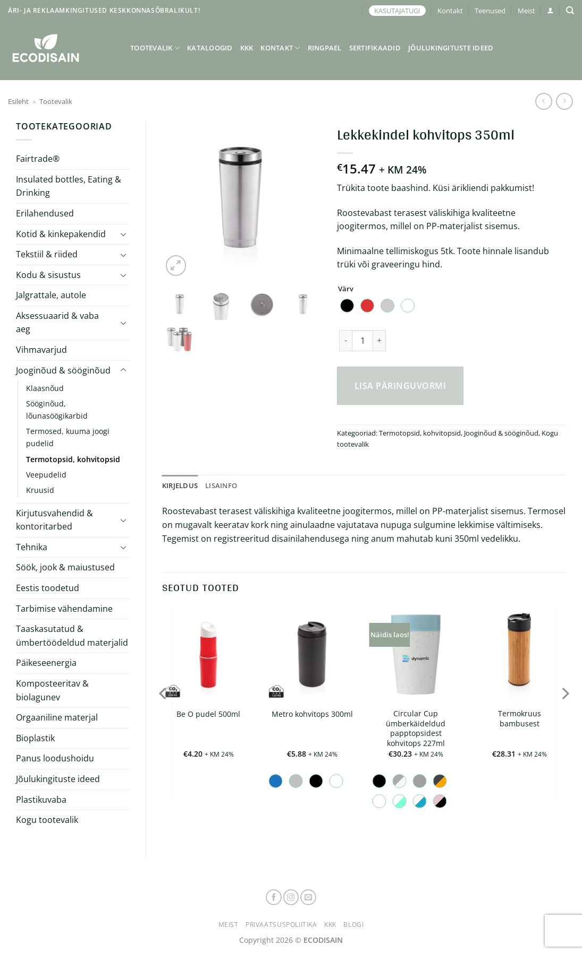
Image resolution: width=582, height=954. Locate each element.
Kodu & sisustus (48, 275)
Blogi (353, 924)
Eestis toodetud (47, 588)
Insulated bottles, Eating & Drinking (68, 186)
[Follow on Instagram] (291, 897)
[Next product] (543, 101)
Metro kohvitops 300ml (312, 714)
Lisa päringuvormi (400, 386)
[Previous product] (564, 101)
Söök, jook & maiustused (65, 567)
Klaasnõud (45, 388)
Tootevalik (155, 48)
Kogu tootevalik (47, 820)
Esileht (18, 101)
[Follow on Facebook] (274, 897)
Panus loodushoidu (55, 758)
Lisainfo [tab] (221, 485)
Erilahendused (45, 213)
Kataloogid (210, 48)
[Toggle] (123, 234)
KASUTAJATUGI (397, 10)
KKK (247, 48)
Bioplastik (35, 738)
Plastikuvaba (41, 799)
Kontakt (450, 10)
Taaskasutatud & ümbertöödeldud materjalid (72, 635)
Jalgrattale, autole (51, 295)
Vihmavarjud (41, 349)
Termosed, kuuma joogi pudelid (67, 437)
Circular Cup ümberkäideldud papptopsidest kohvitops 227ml (415, 728)
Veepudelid (46, 475)
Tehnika (31, 547)
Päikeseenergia (46, 663)
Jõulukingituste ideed (450, 48)
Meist (526, 10)
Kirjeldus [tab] (180, 485)
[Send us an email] (308, 897)
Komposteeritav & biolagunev (52, 690)
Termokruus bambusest (519, 718)
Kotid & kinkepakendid (61, 234)
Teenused (490, 10)
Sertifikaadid (375, 48)
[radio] (347, 306)
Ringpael (325, 48)
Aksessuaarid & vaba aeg (57, 322)
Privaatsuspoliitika (281, 924)
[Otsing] (570, 10)
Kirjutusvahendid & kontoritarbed (54, 520)
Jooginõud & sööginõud (63, 370)
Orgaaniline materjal (57, 717)
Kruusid (40, 490)
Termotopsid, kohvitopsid (73, 459)
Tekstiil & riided (47, 254)
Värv (345, 289)
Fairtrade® (38, 158)
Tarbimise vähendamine (64, 608)
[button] (550, 10)
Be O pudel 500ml (208, 714)
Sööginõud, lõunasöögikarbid (57, 409)
